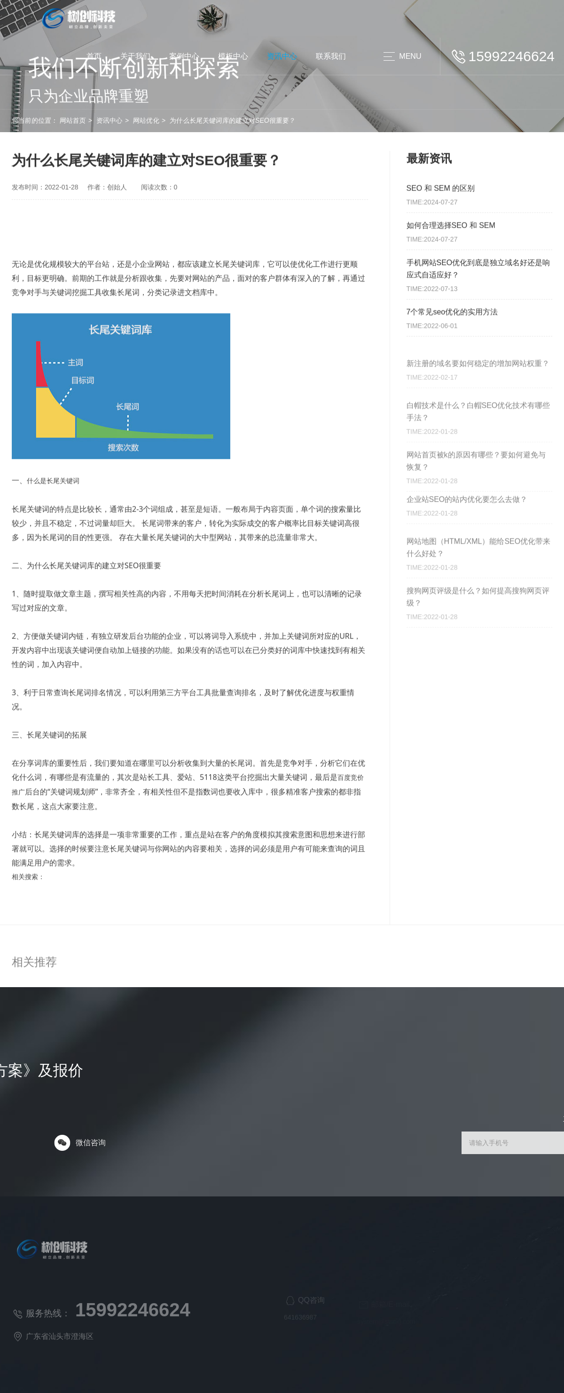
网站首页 (32, 120)
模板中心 (233, 56)
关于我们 (135, 56)
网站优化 (105, 120)
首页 (94, 56)
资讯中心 (282, 56)
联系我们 (331, 56)
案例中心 (184, 56)
